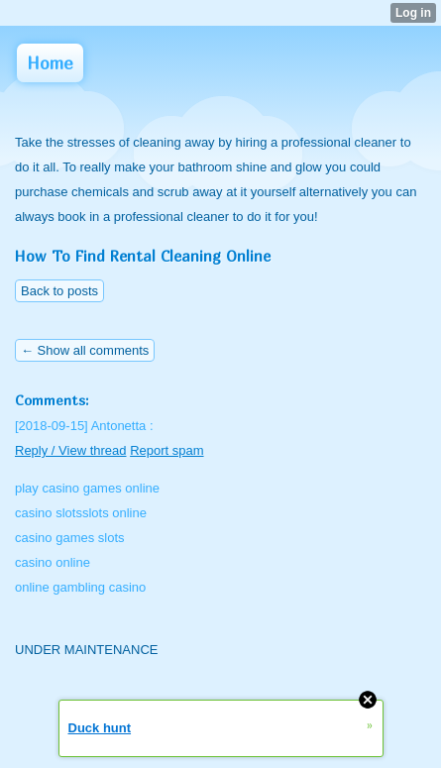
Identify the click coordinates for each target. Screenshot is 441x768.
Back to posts (59, 290)
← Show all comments (85, 350)
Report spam (166, 450)
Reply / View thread (71, 450)
